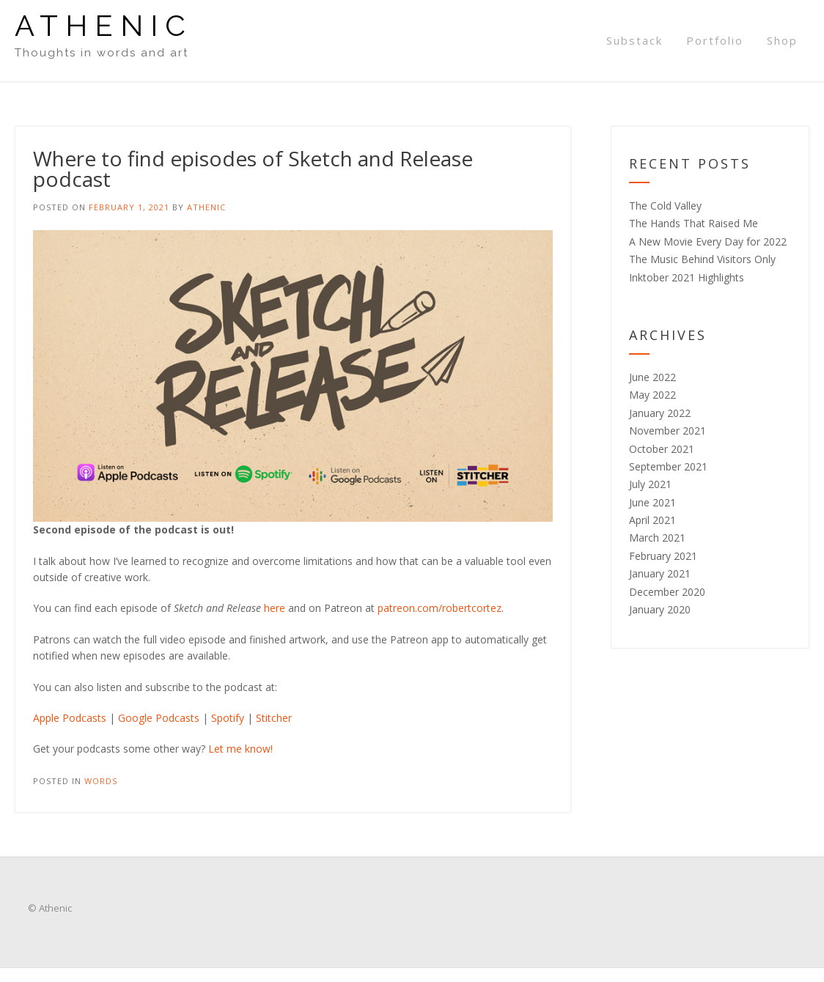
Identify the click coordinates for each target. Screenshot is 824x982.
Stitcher (274, 718)
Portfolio (714, 40)
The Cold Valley (665, 206)
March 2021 (657, 537)
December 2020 (667, 592)
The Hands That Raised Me (693, 223)
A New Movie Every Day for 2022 (708, 241)
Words (100, 780)
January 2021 (660, 573)
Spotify (227, 718)
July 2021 (650, 484)
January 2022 (660, 413)
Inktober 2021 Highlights (686, 277)
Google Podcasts (158, 718)
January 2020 (660, 609)
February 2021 (663, 556)
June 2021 (652, 502)
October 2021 (661, 449)
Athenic (104, 25)
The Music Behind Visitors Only (702, 259)
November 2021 (667, 431)
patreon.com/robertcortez (439, 608)
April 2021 (652, 520)
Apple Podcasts (69, 718)
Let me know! (240, 749)
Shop (782, 40)
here (274, 608)
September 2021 (668, 466)
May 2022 (652, 395)
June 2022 (652, 377)
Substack (634, 40)
